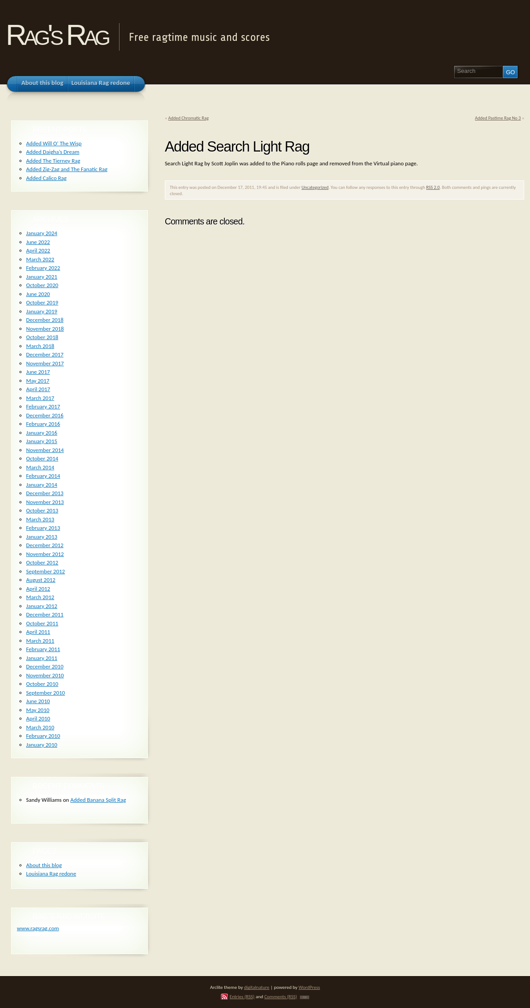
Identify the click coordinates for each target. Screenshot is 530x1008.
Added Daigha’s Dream (53, 151)
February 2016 (43, 423)
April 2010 (38, 718)
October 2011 (42, 623)
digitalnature (256, 987)
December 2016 (45, 415)
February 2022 (43, 267)
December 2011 (45, 614)
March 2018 (40, 346)
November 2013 (45, 502)
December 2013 (45, 493)
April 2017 (38, 389)
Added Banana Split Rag (98, 799)
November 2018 (45, 328)
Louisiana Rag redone (51, 873)
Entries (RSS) (242, 996)
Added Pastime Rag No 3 (498, 118)
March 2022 (40, 259)
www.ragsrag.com (38, 928)
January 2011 (41, 658)
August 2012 (41, 579)
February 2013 (43, 527)
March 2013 (40, 519)
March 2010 (40, 727)
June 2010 (38, 701)
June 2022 (38, 242)
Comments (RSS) (280, 996)
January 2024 (41, 233)
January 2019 (41, 311)
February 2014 (43, 475)
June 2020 (38, 294)
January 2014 (41, 484)
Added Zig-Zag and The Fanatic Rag (67, 169)
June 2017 (38, 371)
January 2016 (41, 432)
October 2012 (42, 562)
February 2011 (43, 649)
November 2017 (45, 363)
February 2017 (43, 406)
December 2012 (45, 545)
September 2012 (45, 571)
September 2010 (45, 692)
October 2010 (42, 683)
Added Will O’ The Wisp (54, 143)
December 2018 (45, 319)
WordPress (309, 987)
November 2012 (45, 554)
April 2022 (38, 250)
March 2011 (40, 640)
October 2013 (42, 510)
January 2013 (41, 536)
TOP (305, 997)
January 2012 (41, 606)
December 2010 (45, 666)
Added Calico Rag (46, 178)
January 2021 (41, 276)
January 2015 (41, 441)
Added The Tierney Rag (53, 160)
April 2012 (38, 588)
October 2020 (42, 285)
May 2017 (37, 380)
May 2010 (37, 710)
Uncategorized (315, 187)
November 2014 (45, 450)
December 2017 (45, 354)
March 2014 (40, 467)
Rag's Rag (57, 35)
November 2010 (45, 675)
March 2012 (40, 597)
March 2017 (40, 398)
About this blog (44, 865)
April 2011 (38, 631)
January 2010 (41, 744)
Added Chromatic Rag (188, 118)
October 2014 (42, 458)
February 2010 (43, 735)
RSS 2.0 (433, 187)
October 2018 (42, 337)
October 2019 (42, 302)
